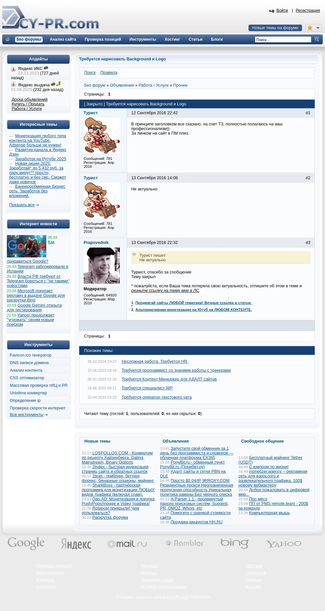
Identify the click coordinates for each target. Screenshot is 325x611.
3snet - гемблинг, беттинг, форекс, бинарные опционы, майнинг (118, 478)
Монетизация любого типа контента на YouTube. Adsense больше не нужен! (37, 140)
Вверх (285, 588)
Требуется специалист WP (147, 388)
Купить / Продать (28, 104)
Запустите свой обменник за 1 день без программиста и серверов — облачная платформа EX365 (196, 453)
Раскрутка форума (110, 517)
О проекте (46, 586)
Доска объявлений (30, 99)
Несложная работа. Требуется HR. (155, 361)
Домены (253, 580)
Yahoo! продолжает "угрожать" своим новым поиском (30, 320)
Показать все (21, 205)
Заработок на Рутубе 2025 (40, 159)
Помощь (149, 573)
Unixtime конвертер (28, 393)
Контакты (45, 580)
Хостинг (253, 586)
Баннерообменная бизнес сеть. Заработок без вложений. (37, 191)
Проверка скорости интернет (38, 408)
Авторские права (157, 580)
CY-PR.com (178, 597)
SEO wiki (254, 566)
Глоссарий (256, 573)
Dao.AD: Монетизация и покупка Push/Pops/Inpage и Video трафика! (118, 501)
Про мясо (258, 499)
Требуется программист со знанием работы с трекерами (176, 370)
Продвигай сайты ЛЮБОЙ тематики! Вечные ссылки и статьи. (193, 303)
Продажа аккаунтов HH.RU (197, 522)
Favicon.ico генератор (31, 355)
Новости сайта (50, 573)
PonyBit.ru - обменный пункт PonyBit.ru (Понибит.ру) (192, 464)
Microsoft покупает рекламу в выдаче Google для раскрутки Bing (36, 295)
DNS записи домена (29, 362)
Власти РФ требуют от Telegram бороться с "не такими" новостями (38, 281)
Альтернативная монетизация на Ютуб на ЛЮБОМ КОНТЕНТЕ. (193, 310)
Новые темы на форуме (275, 28)
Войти (282, 10)
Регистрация (308, 10)
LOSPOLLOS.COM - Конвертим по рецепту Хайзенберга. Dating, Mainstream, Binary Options (117, 458)
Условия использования (164, 586)
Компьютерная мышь (269, 513)
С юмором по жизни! (269, 467)
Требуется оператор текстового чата (157, 397)
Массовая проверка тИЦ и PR (39, 385)
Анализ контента (26, 370)
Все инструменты (26, 414)
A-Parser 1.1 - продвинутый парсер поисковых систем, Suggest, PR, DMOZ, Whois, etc (194, 504)
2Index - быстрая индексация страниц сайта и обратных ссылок (115, 469)
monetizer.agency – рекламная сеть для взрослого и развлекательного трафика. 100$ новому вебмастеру (273, 478)
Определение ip (25, 400)
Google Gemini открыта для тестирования (34, 307)
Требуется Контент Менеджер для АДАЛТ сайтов (169, 379)
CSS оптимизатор (27, 378)
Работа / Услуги (27, 108)
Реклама (149, 566)
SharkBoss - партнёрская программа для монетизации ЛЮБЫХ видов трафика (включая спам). (118, 490)
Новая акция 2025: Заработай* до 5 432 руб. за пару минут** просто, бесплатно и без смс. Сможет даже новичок (37, 172)
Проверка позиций (54, 566)
